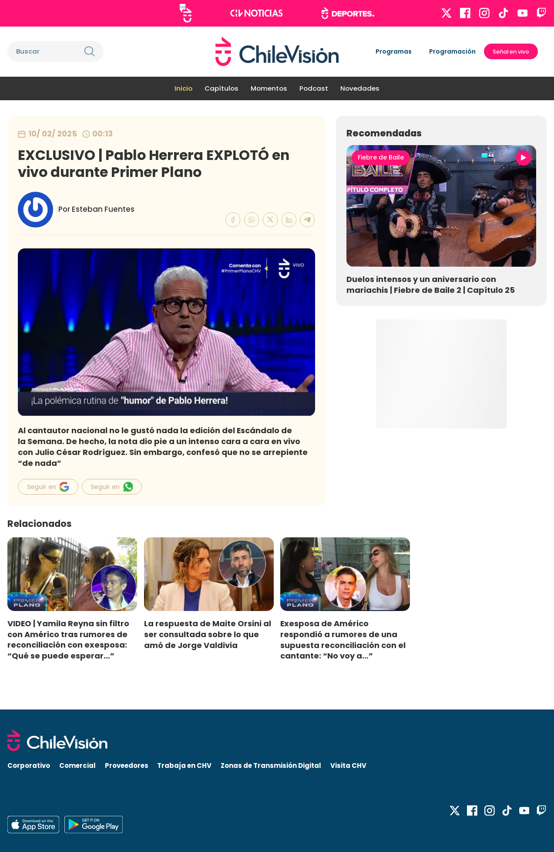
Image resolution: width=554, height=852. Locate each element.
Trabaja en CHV (184, 765)
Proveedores (126, 765)
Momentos (269, 88)
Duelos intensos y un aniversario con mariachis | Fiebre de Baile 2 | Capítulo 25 (430, 284)
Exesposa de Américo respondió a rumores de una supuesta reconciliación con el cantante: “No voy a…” (343, 640)
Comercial (77, 765)
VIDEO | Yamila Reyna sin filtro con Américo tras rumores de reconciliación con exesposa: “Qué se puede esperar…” (68, 640)
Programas (394, 51)
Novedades (359, 88)
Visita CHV (348, 765)
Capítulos (221, 88)
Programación (452, 51)
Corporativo (28, 765)
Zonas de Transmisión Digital (271, 765)
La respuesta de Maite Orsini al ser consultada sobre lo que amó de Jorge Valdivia (207, 634)
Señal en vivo (511, 52)
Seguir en (48, 486)
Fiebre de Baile (381, 157)
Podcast (313, 88)
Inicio (183, 88)
